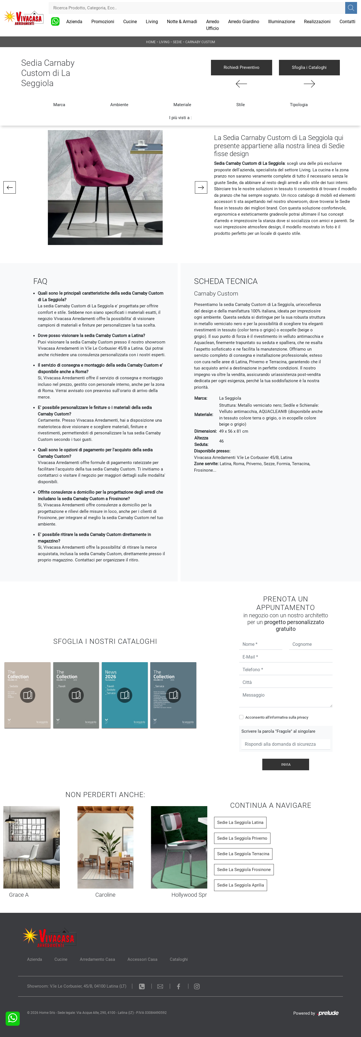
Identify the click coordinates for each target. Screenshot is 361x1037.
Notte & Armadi (182, 21)
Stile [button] (240, 104)
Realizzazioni (317, 21)
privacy (302, 717)
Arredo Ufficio (212, 25)
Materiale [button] (182, 104)
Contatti (347, 21)
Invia (285, 764)
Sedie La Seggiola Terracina (243, 853)
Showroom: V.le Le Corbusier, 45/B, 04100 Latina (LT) (76, 986)
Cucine (130, 21)
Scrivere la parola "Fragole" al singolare (278, 731)
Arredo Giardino (243, 21)
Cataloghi (179, 959)
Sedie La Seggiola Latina (240, 822)
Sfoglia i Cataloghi (309, 67)
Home (151, 42)
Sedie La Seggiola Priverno (242, 838)
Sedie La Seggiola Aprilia (240, 885)
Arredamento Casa (97, 959)
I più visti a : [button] (180, 117)
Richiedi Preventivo (241, 67)
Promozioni (102, 21)
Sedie (177, 42)
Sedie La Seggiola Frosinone (244, 869)
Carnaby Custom (200, 42)
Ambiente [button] (119, 104)
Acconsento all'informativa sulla (276, 717)
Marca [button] (59, 104)
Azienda (74, 21)
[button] (9, 187)
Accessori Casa (142, 959)
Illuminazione (281, 21)
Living (152, 21)
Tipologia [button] (299, 104)
